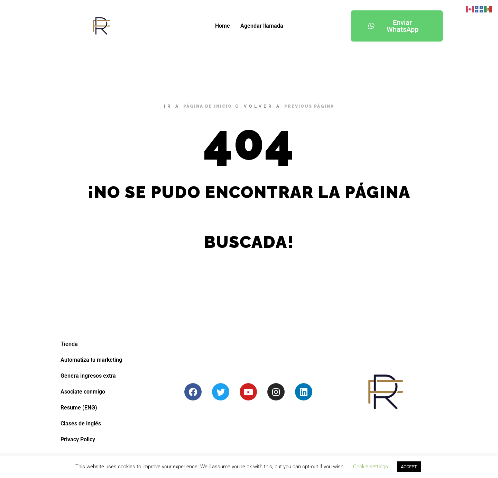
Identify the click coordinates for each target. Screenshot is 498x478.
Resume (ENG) (79, 407)
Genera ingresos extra (88, 375)
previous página (309, 106)
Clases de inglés (81, 423)
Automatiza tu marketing (91, 360)
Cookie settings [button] (370, 466)
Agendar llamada (261, 25)
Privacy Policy (78, 439)
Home (222, 25)
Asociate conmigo (83, 391)
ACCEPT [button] (409, 466)
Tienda (69, 344)
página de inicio (207, 106)
